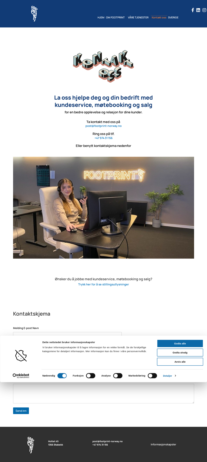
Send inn (21, 411)
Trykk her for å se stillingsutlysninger (103, 284)
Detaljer (167, 455)
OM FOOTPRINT (112, 17)
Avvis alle (180, 441)
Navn (17, 345)
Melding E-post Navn (26, 328)
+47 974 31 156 (103, 138)
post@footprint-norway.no (103, 125)
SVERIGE (180, 17)
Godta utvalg (180, 432)
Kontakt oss (162, 17)
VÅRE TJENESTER (138, 17)
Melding (19, 379)
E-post (18, 362)
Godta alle (180, 423)
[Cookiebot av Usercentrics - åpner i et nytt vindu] (21, 455)
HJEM (94, 17)
